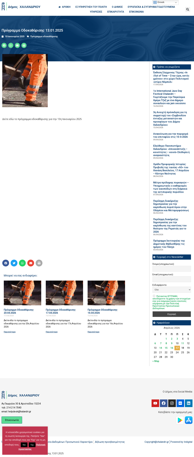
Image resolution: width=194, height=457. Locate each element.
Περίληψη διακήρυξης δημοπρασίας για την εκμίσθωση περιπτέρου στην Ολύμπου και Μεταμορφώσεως (171, 206)
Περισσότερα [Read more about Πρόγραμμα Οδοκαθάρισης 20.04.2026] (9, 332)
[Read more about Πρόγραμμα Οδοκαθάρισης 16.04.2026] (106, 293)
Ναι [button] (24, 445)
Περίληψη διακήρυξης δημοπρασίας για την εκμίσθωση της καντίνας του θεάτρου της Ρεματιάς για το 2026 (170, 225)
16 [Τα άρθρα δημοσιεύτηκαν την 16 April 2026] (171, 347)
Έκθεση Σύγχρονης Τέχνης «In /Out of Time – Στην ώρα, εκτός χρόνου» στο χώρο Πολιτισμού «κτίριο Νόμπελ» (171, 77)
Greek (158, 2)
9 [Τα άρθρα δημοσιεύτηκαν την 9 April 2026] (171, 343)
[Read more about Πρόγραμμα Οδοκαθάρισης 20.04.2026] (22, 293)
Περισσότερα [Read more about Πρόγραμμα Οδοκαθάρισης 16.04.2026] (93, 332)
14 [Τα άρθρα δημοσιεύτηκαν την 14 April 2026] (160, 347)
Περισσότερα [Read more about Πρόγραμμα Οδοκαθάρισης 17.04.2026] (51, 332)
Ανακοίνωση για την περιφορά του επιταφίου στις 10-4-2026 (170, 135)
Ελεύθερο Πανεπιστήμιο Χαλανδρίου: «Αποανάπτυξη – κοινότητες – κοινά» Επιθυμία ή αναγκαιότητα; (171, 150)
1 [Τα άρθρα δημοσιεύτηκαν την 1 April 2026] (166, 338)
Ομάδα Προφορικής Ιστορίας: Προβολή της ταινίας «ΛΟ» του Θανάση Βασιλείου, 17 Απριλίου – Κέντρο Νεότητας (171, 169)
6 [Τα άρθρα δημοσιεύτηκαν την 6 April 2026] (155, 343)
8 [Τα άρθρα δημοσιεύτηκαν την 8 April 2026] (166, 343)
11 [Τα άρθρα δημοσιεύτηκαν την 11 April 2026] (182, 343)
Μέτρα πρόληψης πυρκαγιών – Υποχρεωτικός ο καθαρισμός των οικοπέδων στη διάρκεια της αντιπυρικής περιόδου (171, 187)
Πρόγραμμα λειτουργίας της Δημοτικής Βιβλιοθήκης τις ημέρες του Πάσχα (169, 243)
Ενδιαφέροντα (159, 285)
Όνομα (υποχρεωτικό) (163, 264)
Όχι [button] (32, 445)
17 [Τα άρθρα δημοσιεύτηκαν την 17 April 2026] (177, 347)
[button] (187, 9)
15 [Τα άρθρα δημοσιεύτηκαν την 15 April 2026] (166, 347)
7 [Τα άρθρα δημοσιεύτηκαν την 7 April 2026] (160, 343)
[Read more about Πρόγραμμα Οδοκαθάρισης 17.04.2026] (64, 293)
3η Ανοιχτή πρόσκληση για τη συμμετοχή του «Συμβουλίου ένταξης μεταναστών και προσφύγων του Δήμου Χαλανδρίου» (170, 118)
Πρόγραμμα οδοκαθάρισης (44, 36)
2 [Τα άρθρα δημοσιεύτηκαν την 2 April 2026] (171, 338)
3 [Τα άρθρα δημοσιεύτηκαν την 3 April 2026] (177, 338)
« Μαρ (155, 361)
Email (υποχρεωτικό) (162, 274)
